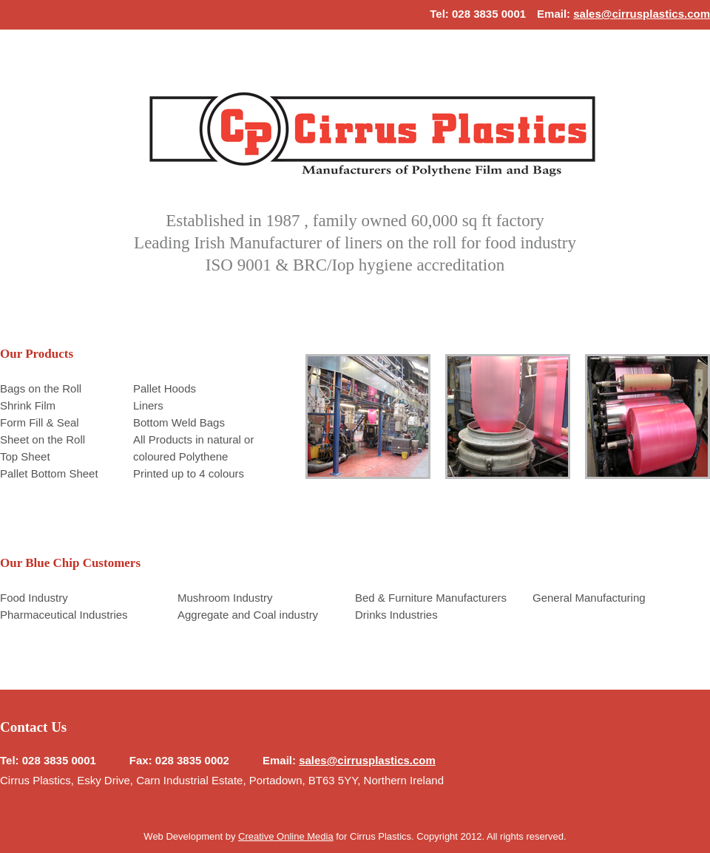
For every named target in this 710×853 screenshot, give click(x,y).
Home (372, 133)
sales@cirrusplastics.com (641, 13)
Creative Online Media (286, 836)
